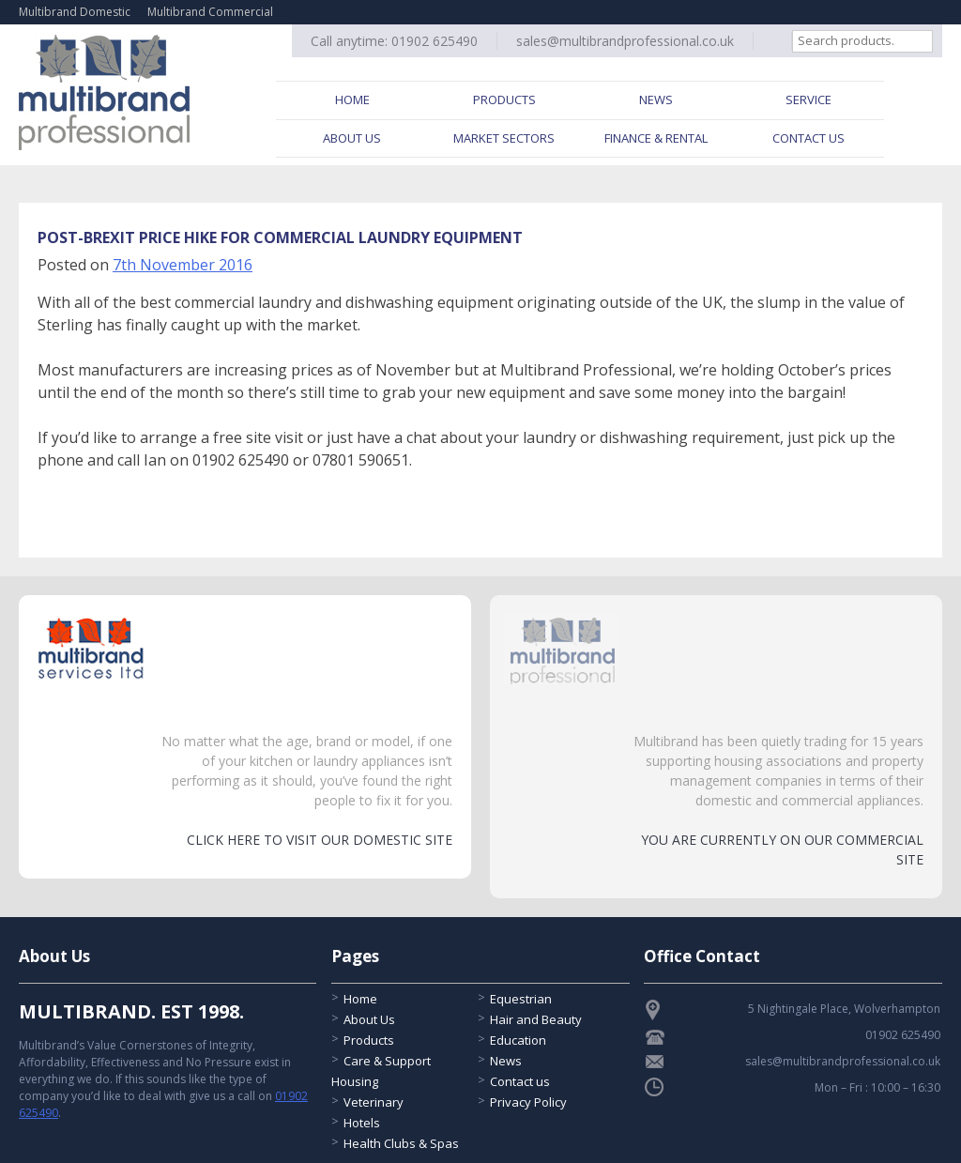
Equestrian (521, 998)
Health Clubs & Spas (401, 1143)
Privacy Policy (528, 1102)
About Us (352, 138)
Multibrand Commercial (210, 12)
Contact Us (808, 138)
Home (352, 99)
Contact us (520, 1081)
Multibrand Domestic (74, 12)
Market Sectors (504, 138)
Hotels (361, 1122)
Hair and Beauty (536, 1019)
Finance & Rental (656, 138)
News (656, 99)
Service (808, 99)
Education (518, 1040)
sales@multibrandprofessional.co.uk (625, 41)
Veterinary (373, 1102)
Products (504, 99)
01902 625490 (434, 41)
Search (933, 40)
